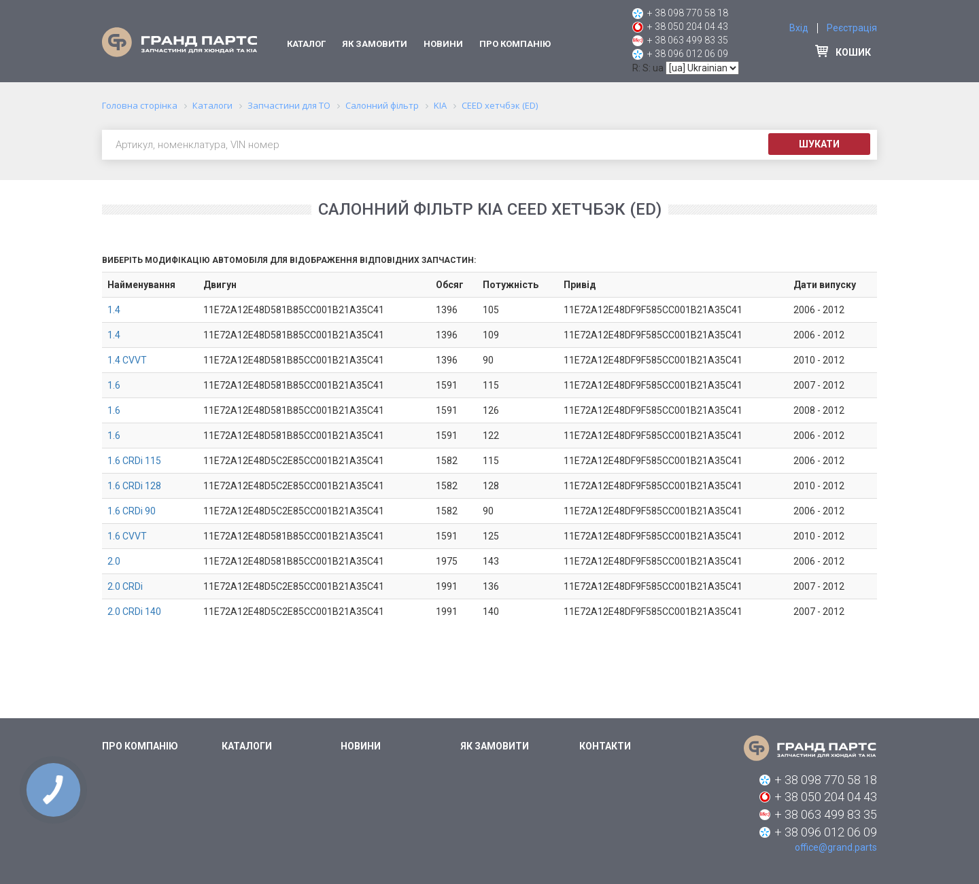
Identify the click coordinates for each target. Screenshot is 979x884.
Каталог (306, 44)
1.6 (113, 385)
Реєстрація (852, 27)
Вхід (798, 27)
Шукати (819, 144)
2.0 (113, 561)
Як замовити (374, 44)
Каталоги (247, 746)
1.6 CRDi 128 (134, 485)
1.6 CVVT (127, 536)
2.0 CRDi (125, 586)
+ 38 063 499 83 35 (687, 40)
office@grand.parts (836, 847)
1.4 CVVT (127, 360)
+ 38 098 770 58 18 (687, 12)
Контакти (605, 746)
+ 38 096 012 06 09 (687, 53)
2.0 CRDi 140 (134, 611)
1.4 (113, 309)
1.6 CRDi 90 (131, 511)
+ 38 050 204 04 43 (687, 26)
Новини (443, 44)
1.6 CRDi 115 (134, 460)
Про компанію (515, 44)
